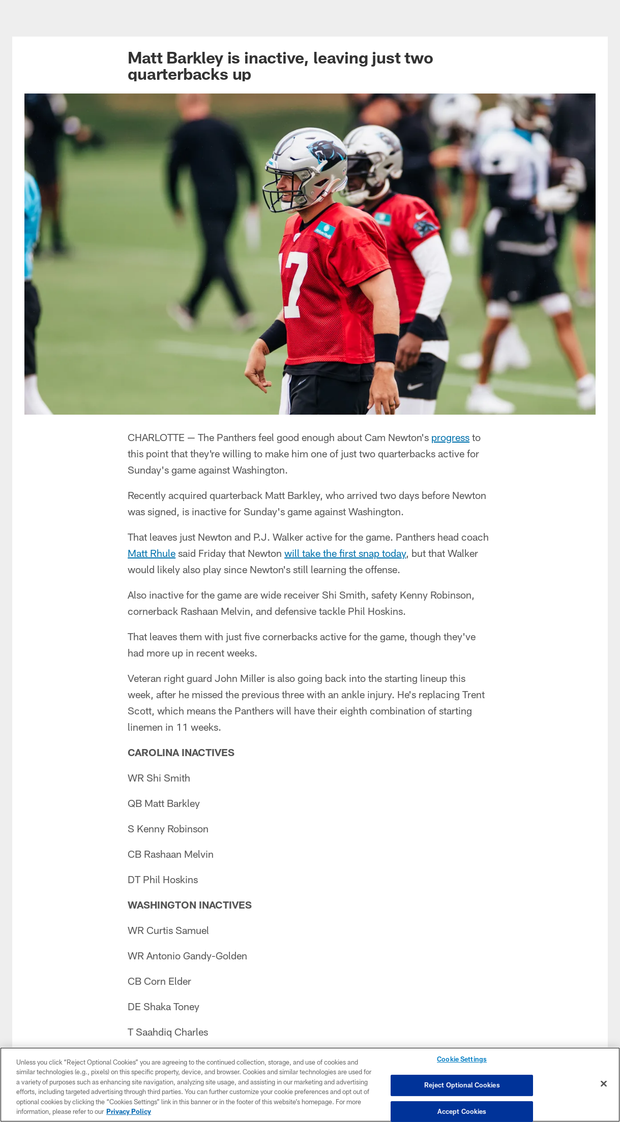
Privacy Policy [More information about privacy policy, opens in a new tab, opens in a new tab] (128, 1112)
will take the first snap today (345, 553)
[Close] (604, 1084)
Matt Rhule (151, 553)
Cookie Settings (462, 1059)
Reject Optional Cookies (462, 1085)
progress (450, 437)
